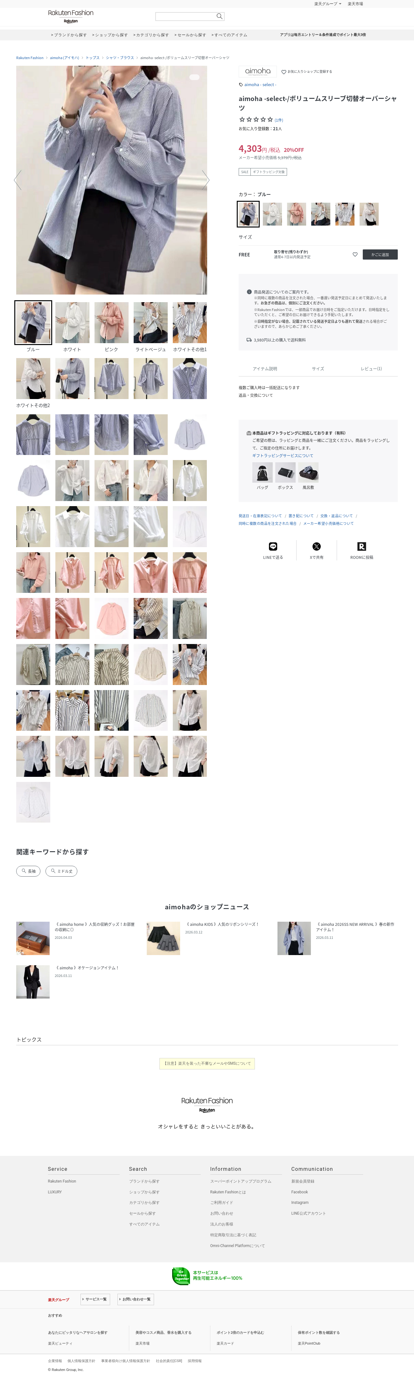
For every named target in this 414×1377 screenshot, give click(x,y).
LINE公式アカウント (308, 1213)
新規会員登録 (302, 1181)
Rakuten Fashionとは (228, 1192)
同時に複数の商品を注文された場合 (268, 523)
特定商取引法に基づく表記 (233, 1235)
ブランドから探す (144, 1181)
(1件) (279, 120)
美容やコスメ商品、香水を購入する (164, 1333)
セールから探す (142, 1213)
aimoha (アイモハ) (64, 57)
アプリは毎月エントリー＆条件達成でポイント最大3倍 (323, 35)
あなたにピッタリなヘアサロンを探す (78, 1333)
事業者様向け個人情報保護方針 (125, 1361)
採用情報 (195, 1361)
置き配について (301, 516)
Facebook (299, 1192)
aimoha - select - (260, 84)
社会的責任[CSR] (169, 1361)
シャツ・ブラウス (120, 57)
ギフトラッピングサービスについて (282, 455)
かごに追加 (380, 254)
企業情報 (55, 1361)
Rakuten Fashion (97, 17)
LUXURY (55, 1192)
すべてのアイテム (144, 1224)
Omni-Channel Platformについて (237, 1246)
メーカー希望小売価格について (328, 523)
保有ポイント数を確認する (319, 1333)
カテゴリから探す (144, 1202)
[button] (17, 180)
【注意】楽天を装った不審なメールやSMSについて (207, 1063)
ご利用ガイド (221, 1202)
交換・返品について (336, 516)
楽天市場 (355, 4)
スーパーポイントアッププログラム (240, 1181)
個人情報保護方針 (81, 1361)
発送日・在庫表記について (260, 516)
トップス (93, 57)
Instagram (300, 1202)
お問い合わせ (221, 1213)
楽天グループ (325, 4)
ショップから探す (144, 1192)
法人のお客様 (221, 1224)
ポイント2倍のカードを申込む (240, 1333)
